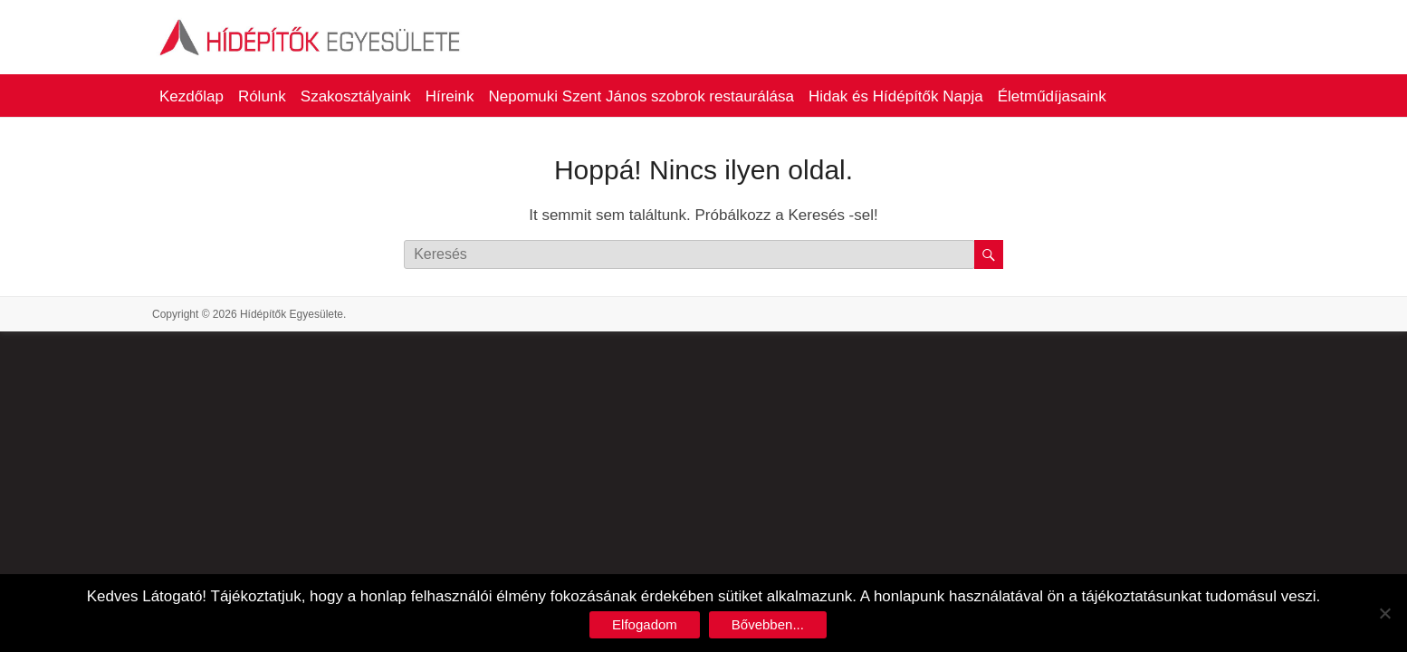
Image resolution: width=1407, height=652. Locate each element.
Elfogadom (644, 624)
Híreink (450, 96)
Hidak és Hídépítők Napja (896, 96)
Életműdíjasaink (1052, 96)
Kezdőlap (191, 96)
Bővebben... (768, 624)
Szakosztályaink (356, 96)
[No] (1384, 613)
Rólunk (262, 96)
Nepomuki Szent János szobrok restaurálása (641, 96)
